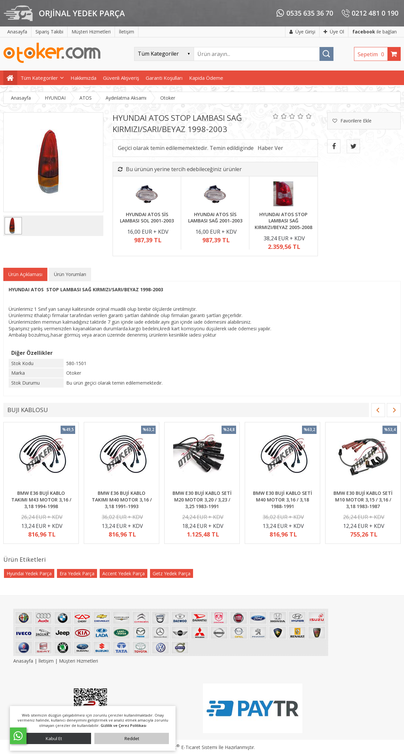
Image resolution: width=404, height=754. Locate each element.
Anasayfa (23, 661)
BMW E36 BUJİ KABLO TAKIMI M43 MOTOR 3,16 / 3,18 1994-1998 (41, 499)
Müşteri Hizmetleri (78, 661)
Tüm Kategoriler (39, 77)
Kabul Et (54, 738)
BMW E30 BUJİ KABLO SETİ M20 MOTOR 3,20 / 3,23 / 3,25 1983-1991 (202, 499)
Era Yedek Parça (77, 573)
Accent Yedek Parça (123, 573)
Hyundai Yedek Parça (29, 573)
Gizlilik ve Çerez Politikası (123, 725)
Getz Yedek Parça (171, 573)
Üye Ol (334, 31)
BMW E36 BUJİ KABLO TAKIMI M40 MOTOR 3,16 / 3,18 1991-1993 (122, 499)
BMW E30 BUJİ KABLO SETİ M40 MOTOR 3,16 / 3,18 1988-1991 (282, 499)
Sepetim (372, 54)
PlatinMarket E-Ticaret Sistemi (183, 747)
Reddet (132, 738)
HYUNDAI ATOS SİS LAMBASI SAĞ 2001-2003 (215, 217)
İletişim (46, 661)
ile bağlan (374, 31)
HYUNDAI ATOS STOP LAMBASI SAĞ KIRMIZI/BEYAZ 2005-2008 (283, 220)
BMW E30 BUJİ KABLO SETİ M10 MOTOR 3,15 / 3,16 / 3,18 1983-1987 (362, 499)
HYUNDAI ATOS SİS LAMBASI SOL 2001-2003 (147, 217)
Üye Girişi (302, 31)
